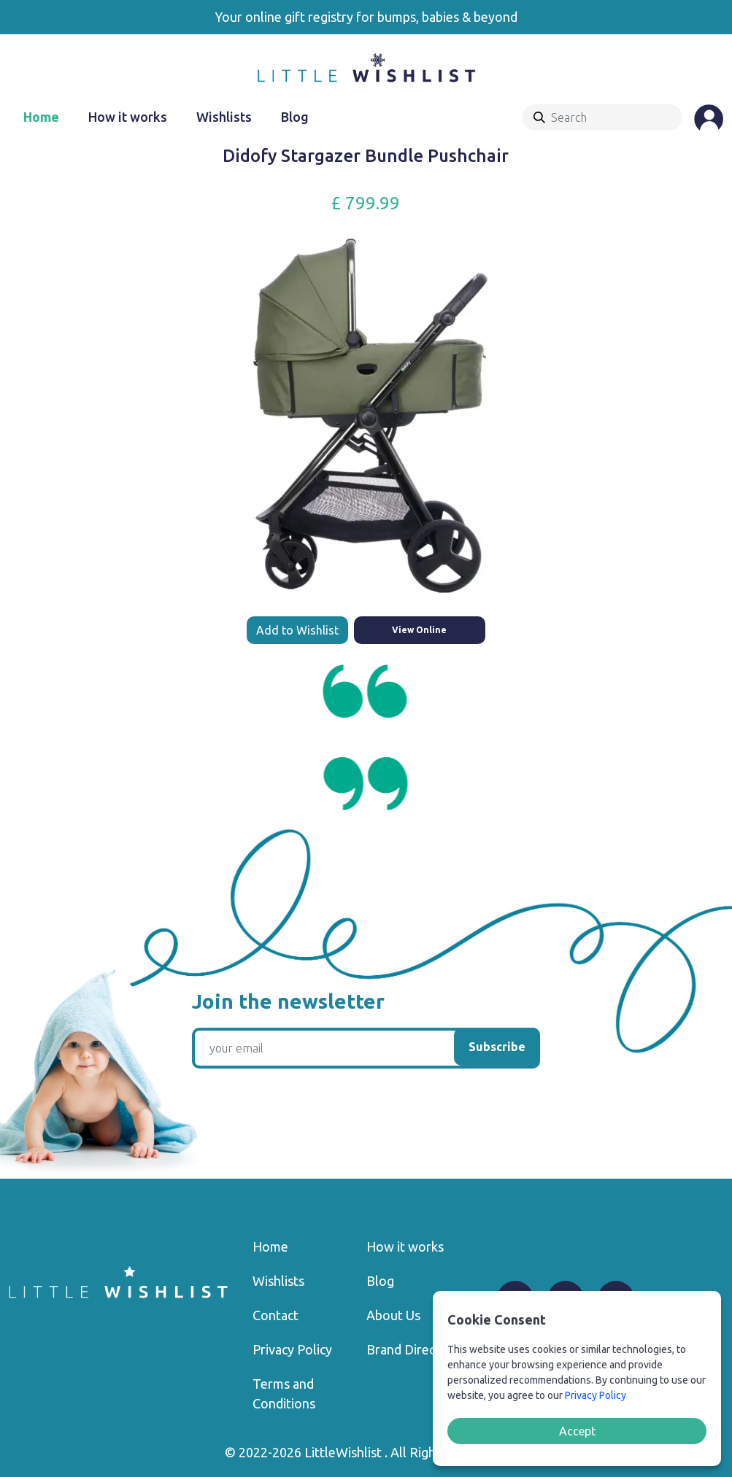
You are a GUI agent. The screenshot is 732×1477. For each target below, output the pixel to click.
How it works (127, 116)
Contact (275, 1315)
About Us (393, 1315)
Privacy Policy (292, 1349)
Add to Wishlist (297, 630)
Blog (295, 116)
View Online (419, 630)
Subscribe (497, 1046)
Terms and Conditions (284, 1393)
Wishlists (224, 116)
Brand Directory (413, 1349)
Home (41, 116)
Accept (577, 1431)
